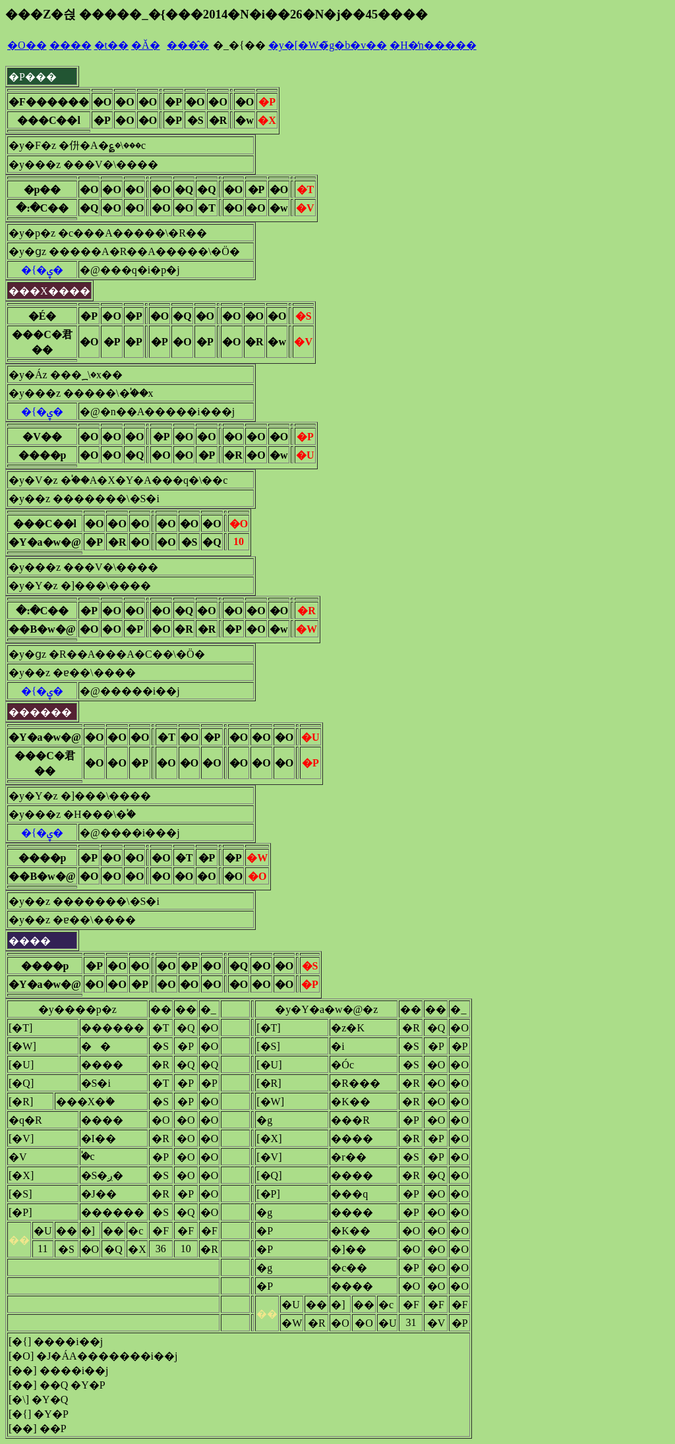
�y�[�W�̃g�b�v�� (327, 45)
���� (70, 45)
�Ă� (145, 45)
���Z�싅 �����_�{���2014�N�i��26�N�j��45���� (216, 14)
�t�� (111, 45)
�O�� (27, 45)
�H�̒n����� (433, 45)
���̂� (188, 45)
